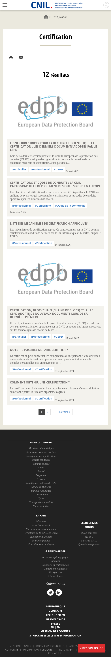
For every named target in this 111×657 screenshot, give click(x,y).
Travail (41, 479)
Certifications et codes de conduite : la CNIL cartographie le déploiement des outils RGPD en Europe (55, 184)
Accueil (46, 16)
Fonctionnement (41, 525)
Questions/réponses (89, 544)
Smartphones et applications (41, 456)
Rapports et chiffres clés (55, 564)
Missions (41, 521)
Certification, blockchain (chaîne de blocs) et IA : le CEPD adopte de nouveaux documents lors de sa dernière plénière (51, 313)
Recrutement (66, 649)
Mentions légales (20, 646)
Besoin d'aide (92, 648)
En (58, 627)
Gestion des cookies (55, 631)
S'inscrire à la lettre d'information (55, 635)
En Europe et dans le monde (41, 529)
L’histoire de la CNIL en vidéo (41, 532)
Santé (41, 467)
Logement (41, 475)
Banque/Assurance (41, 490)
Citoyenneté (41, 494)
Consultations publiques (41, 544)
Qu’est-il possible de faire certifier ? (39, 350)
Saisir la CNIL (89, 540)
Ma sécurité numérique (41, 448)
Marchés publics (41, 540)
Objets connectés (41, 459)
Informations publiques (37, 649)
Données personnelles (50, 646)
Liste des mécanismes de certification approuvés (49, 223)
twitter (50, 592)
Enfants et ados (41, 463)
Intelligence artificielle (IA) (41, 483)
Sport (41, 498)
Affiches (55, 560)
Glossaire (56, 610)
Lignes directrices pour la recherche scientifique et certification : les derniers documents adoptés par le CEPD (53, 146)
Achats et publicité (41, 486)
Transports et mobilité (41, 502)
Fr (52, 627)
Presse (55, 623)
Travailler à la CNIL (41, 536)
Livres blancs (55, 576)
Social (41, 471)
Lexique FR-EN (55, 615)
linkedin (59, 592)
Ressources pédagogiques (55, 557)
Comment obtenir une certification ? (40, 382)
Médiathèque (55, 606)
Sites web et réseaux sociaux (41, 452)
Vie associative (41, 506)
